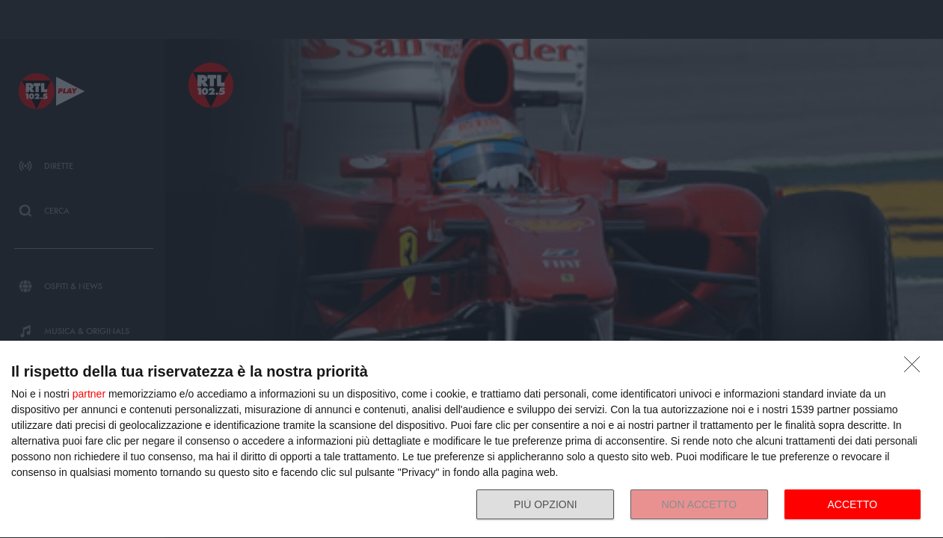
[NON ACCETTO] (916, 368)
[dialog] (471, 439)
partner (89, 394)
